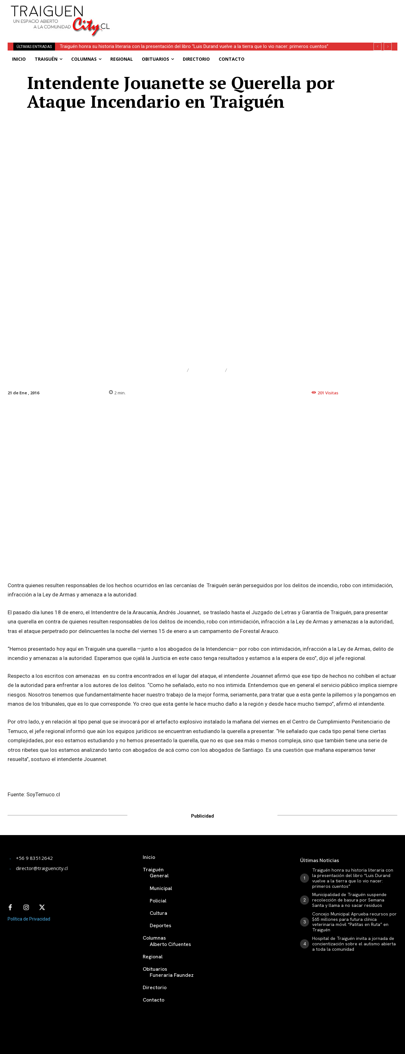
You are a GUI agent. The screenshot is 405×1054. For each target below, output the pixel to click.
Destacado (164, 370)
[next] (388, 47)
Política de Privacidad (29, 918)
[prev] (377, 47)
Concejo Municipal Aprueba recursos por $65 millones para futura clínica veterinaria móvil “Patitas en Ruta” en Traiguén (354, 922)
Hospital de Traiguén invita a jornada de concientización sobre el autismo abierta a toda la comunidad (354, 943)
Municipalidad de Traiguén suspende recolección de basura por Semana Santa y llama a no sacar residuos (349, 900)
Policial (244, 370)
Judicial (207, 370)
